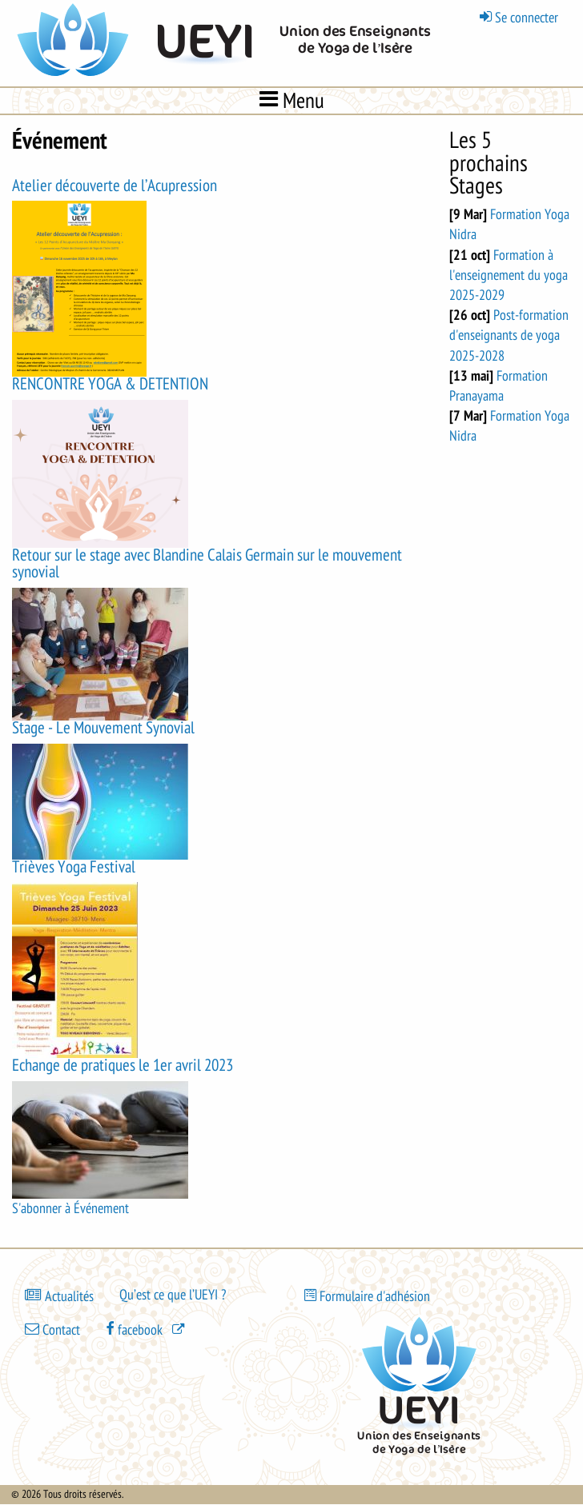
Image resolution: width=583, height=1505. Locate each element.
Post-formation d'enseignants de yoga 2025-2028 (509, 335)
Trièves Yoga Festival (73, 867)
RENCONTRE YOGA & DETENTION (110, 384)
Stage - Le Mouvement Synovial (103, 728)
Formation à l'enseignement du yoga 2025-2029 (508, 275)
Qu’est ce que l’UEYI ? (172, 1295)
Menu (291, 100)
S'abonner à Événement (70, 1208)
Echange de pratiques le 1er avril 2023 (122, 1065)
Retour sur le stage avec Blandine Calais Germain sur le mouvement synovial (207, 563)
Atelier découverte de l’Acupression (114, 186)
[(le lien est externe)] (146, 1329)
